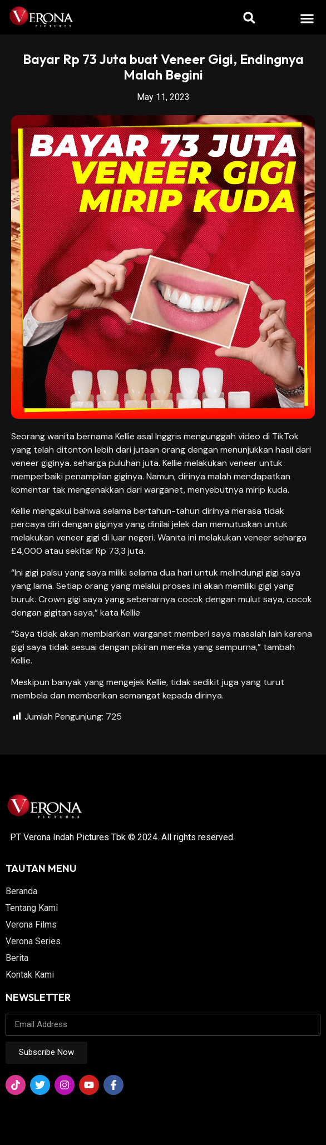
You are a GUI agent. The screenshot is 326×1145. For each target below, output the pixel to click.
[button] (307, 18)
